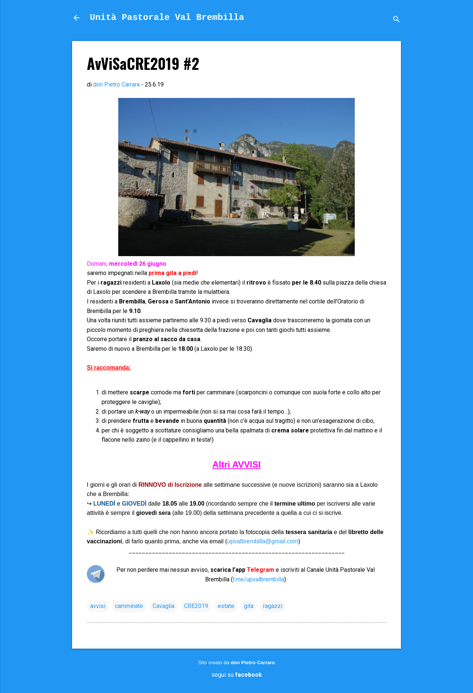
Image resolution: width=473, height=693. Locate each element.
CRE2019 (196, 605)
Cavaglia (163, 605)
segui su (236, 674)
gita (248, 605)
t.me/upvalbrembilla (258, 579)
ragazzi (272, 605)
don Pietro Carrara (253, 662)
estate (226, 605)
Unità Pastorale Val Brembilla (167, 18)
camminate (129, 605)
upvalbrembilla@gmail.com (262, 541)
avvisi (97, 605)
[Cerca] (396, 20)
